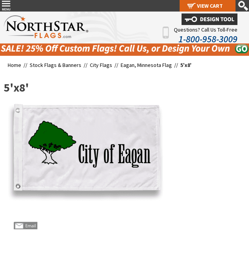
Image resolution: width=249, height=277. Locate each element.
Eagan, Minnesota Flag (146, 65)
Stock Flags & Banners (55, 65)
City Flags (101, 65)
